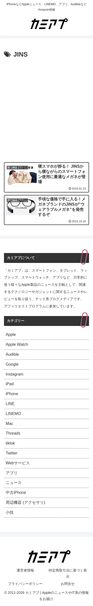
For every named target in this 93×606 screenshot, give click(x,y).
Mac (9, 423)
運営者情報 (25, 570)
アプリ (12, 473)
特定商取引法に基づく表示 (68, 573)
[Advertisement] (46, 109)
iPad (10, 384)
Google (12, 364)
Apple (11, 334)
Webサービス (18, 463)
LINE (10, 404)
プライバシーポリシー (25, 584)
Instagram (14, 374)
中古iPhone (16, 492)
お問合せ (68, 584)
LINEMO (13, 414)
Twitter (11, 453)
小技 (10, 512)
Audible (12, 354)
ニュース (14, 482)
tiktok (10, 443)
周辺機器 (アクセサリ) (25, 502)
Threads (13, 433)
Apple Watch (17, 344)
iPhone (12, 394)
